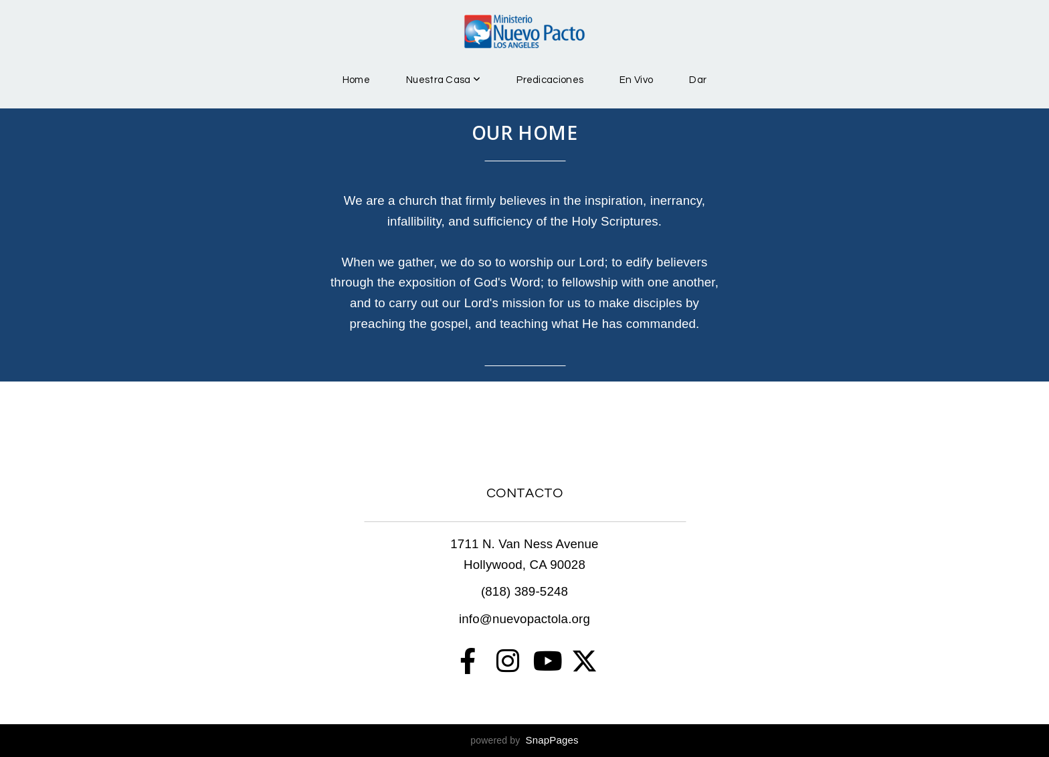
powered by (524, 740)
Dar (697, 80)
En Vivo (636, 80)
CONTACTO (524, 493)
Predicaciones (549, 80)
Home (356, 80)
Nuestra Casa (443, 80)
